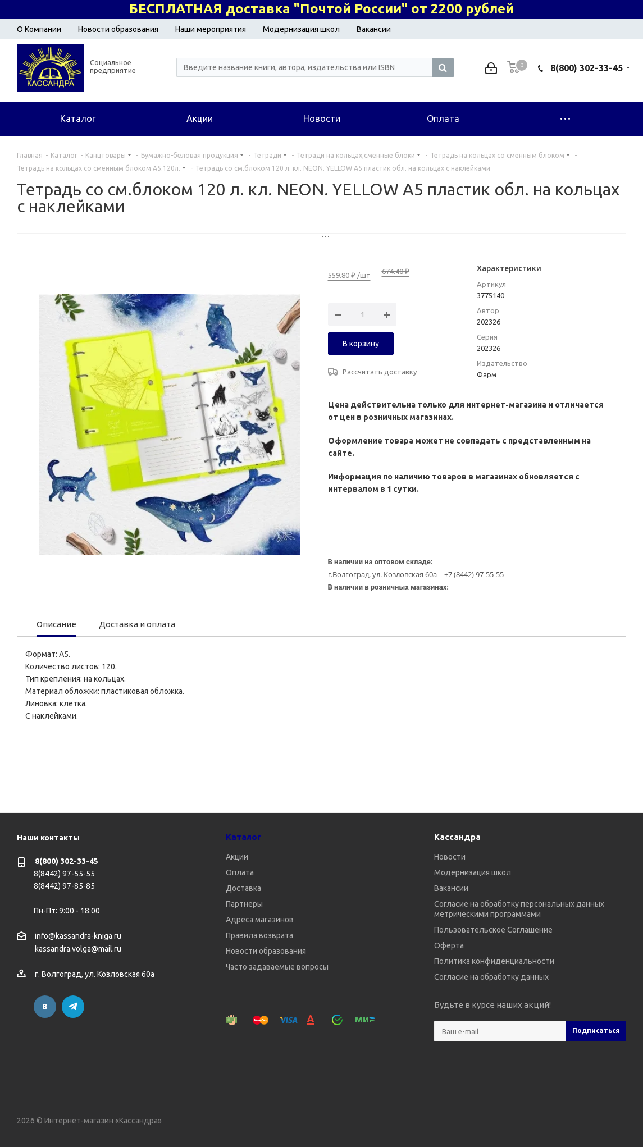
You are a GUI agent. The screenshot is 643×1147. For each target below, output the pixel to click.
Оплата (240, 872)
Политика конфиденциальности (494, 961)
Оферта (449, 945)
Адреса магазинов (260, 919)
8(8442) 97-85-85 (64, 885)
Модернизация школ (301, 29)
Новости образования (118, 29)
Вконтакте (45, 1006)
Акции (237, 856)
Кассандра (457, 837)
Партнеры (244, 903)
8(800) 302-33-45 (586, 68)
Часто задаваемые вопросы (277, 966)
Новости (450, 856)
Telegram (73, 1006)
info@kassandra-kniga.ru (78, 935)
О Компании (39, 29)
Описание (56, 624)
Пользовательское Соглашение (493, 929)
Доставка (243, 888)
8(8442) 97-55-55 (64, 873)
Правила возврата (259, 935)
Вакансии (374, 29)
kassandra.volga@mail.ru (78, 949)
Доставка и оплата (137, 624)
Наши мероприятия (210, 29)
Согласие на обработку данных (491, 976)
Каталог (243, 837)
